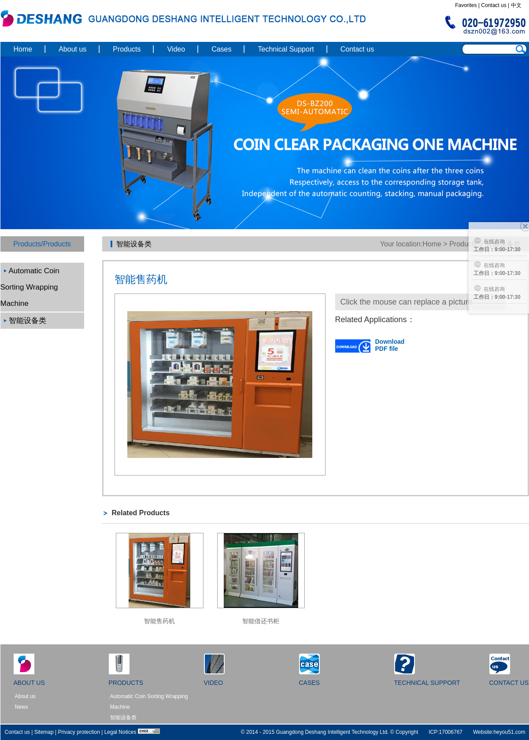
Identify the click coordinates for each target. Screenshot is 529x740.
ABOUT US (29, 682)
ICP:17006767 (445, 732)
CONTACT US (509, 682)
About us (72, 49)
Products (127, 49)
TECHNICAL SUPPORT (427, 682)
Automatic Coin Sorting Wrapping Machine (29, 287)
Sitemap (44, 732)
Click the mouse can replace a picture (406, 301)
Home (23, 49)
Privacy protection (79, 732)
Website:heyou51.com (499, 732)
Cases (221, 49)
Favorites (466, 5)
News (21, 707)
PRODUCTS (126, 682)
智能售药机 (159, 621)
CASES (309, 682)
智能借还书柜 (260, 621)
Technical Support (286, 49)
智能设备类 (27, 320)
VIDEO (213, 682)
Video (176, 49)
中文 (516, 5)
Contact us (493, 5)
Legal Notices (120, 732)
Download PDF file (370, 345)
